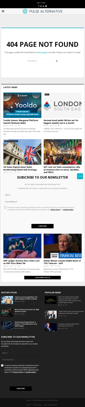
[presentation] (18, 379)
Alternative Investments (11, 141)
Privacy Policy (37, 405)
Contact (28, 405)
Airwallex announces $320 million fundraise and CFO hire (68, 325)
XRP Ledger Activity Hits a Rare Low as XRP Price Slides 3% (21, 262)
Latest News (10, 87)
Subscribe (21, 388)
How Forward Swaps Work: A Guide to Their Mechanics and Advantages (26, 324)
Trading (47, 234)
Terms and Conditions (50, 405)
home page (42, 52)
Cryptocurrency (9, 94)
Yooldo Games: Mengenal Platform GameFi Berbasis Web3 (20, 121)
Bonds (47, 94)
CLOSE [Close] (80, 176)
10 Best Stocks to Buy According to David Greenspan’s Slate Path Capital (71, 312)
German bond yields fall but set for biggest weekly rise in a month (61, 121)
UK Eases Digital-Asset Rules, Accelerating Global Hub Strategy (20, 168)
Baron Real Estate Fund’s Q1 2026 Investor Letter (27, 310)
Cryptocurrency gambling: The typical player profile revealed (26, 298)
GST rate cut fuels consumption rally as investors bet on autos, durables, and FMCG (62, 170)
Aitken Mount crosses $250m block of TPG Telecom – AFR (62, 262)
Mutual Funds (48, 141)
